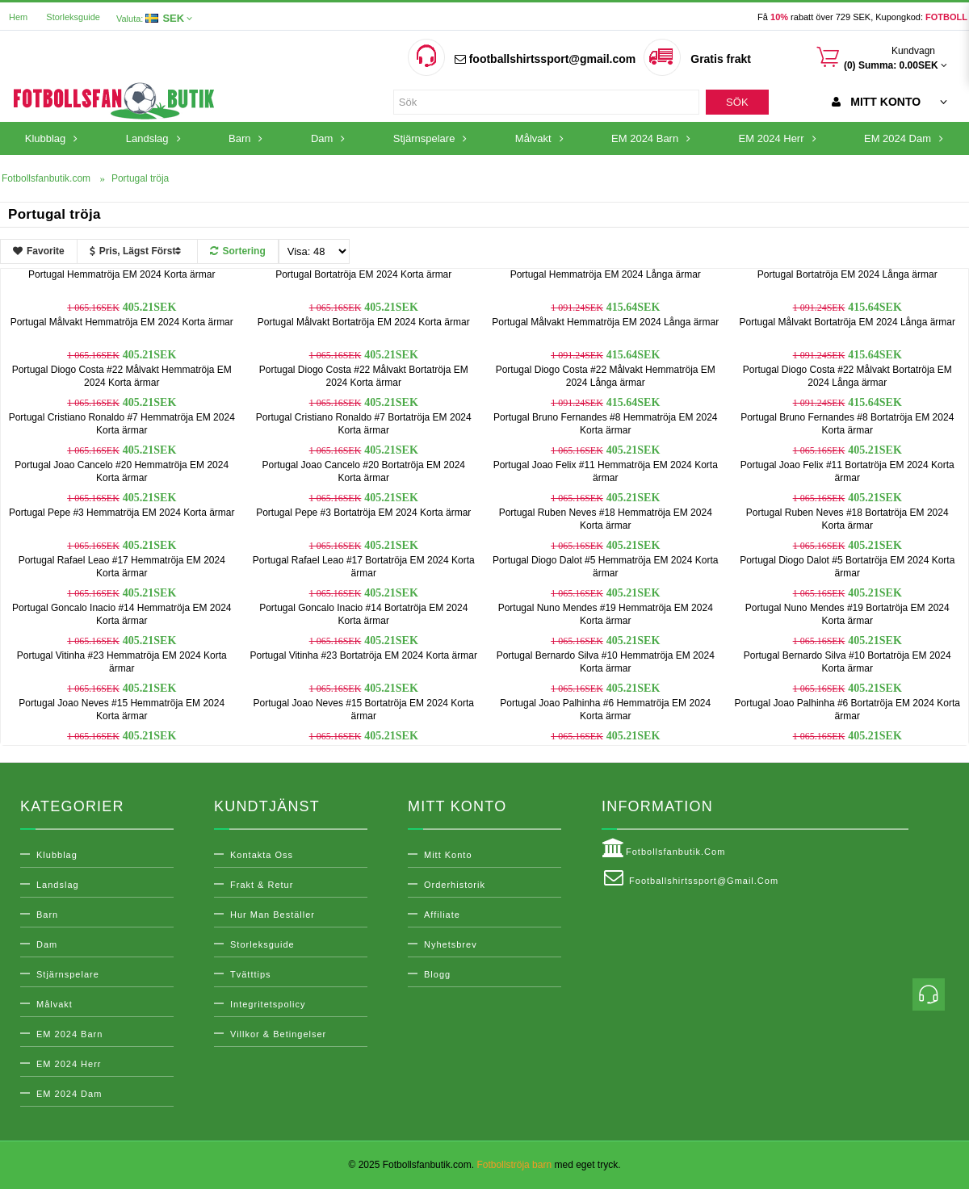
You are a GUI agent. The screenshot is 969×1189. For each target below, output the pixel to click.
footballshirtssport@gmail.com (545, 58)
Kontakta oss (261, 855)
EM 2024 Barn (69, 1034)
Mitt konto (448, 855)
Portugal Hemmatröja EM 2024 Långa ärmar (605, 274)
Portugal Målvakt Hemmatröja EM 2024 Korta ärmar (121, 322)
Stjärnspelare (67, 974)
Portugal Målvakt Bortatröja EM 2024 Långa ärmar (847, 322)
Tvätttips (250, 974)
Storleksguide (73, 17)
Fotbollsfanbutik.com (663, 848)
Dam (46, 944)
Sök (737, 102)
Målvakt (54, 1004)
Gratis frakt (720, 58)
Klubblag (57, 855)
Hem (18, 17)
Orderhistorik (454, 885)
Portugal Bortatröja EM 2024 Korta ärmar (363, 274)
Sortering (237, 251)
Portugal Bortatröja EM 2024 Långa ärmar (847, 274)
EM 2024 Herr (68, 1064)
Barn (47, 914)
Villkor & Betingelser (278, 1034)
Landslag (57, 885)
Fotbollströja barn (514, 1164)
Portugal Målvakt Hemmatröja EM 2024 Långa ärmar (605, 322)
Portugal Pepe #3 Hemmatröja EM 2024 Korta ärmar (121, 512)
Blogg (437, 974)
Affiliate (442, 914)
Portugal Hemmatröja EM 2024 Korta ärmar (121, 274)
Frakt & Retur (261, 885)
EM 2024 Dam (69, 1094)
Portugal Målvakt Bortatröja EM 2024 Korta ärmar (364, 322)
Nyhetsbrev (450, 944)
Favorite (39, 251)
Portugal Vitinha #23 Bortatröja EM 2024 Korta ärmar (363, 655)
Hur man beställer (272, 914)
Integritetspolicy (267, 1004)
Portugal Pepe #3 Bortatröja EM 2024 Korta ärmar (363, 512)
